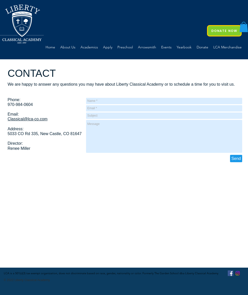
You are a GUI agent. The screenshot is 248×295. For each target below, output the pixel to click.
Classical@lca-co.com (28, 119)
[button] (243, 27)
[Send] (236, 158)
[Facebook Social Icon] (230, 273)
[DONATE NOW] (224, 30)
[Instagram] (237, 273)
